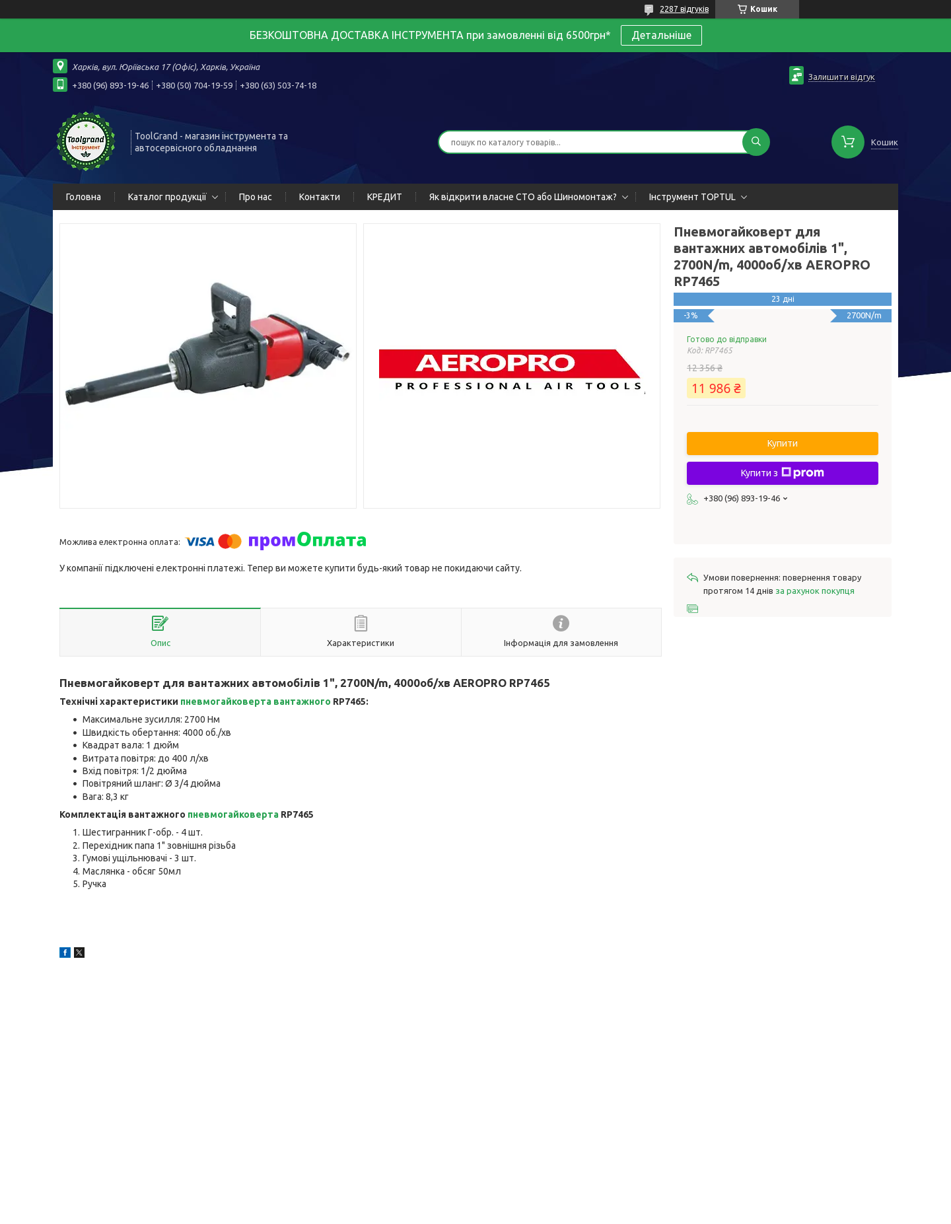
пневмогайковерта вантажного (255, 701)
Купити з (782, 473)
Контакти (319, 196)
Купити (782, 443)
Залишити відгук (841, 76)
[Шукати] (756, 142)
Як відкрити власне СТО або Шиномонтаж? (523, 196)
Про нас (255, 196)
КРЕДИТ (384, 196)
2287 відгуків (684, 9)
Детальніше (661, 35)
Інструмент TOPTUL (692, 196)
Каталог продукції (167, 196)
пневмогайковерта (233, 814)
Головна (83, 196)
